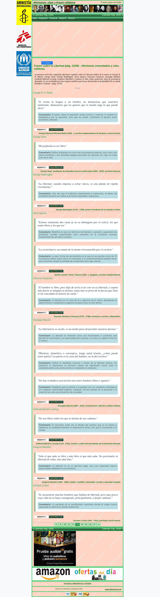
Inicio (34, 18)
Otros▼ (71, 18)
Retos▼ (62, 18)
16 (90, 524)
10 (65, 524)
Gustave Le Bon (41, 485)
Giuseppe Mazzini (42, 320)
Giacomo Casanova (42, 278)
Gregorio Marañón (42, 447)
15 (86, 524)
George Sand (39, 137)
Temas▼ (53, 18)
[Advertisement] (77, 39)
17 (94, 524)
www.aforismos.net (113, 589)
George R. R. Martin (43, 92)
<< (56, 524)
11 (69, 524)
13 (77, 524)
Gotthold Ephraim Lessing (45, 409)
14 (82, 524)
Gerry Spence (40, 213)
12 (73, 524)
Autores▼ (43, 18)
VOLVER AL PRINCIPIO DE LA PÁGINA (77, 583)
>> (99, 524)
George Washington (43, 174)
